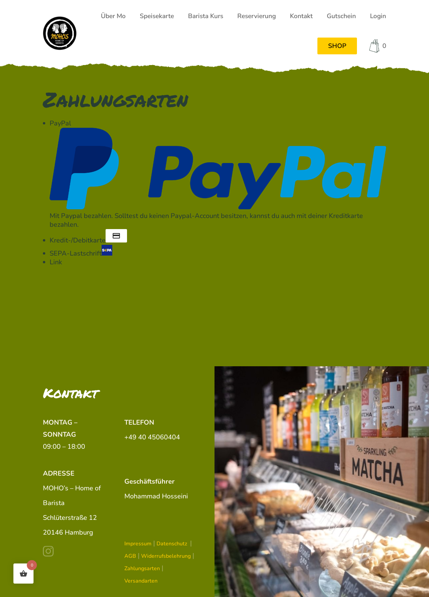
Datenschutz (172, 543)
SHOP (337, 46)
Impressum (137, 543)
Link (56, 262)
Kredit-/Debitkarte (88, 240)
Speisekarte (157, 16)
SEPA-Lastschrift (81, 253)
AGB (130, 556)
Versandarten (141, 581)
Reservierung (256, 16)
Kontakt (301, 16)
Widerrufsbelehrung (166, 556)
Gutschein (341, 16)
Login (378, 16)
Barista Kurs (205, 16)
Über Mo (113, 16)
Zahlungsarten (142, 568)
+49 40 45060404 (152, 437)
